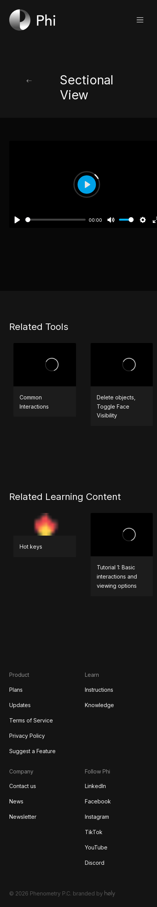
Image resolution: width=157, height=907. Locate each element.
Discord (94, 862)
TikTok (93, 832)
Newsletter (22, 816)
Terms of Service (31, 720)
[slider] (55, 219)
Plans (16, 689)
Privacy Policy (27, 735)
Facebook (98, 801)
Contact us (22, 786)
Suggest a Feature (32, 751)
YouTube (96, 847)
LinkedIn (95, 786)
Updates (20, 705)
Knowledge (99, 705)
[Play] (17, 220)
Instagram (97, 816)
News (16, 801)
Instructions (99, 689)
